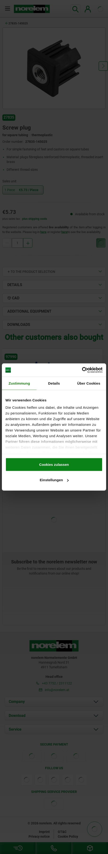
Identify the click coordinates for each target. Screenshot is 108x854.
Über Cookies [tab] (88, 383)
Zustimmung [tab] (19, 383)
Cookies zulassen (54, 464)
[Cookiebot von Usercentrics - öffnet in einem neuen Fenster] (82, 370)
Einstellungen (54, 480)
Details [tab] (54, 383)
